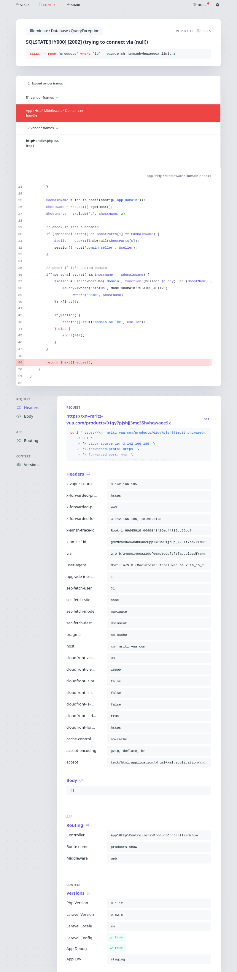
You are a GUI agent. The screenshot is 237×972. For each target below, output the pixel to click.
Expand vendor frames (45, 83)
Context (23, 456)
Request (23, 399)
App (19, 432)
